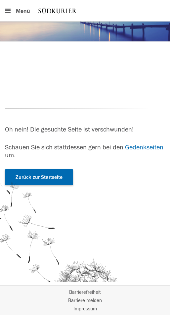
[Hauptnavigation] (85, 10)
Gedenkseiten (144, 147)
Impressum (85, 309)
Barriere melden (85, 300)
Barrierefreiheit (85, 292)
